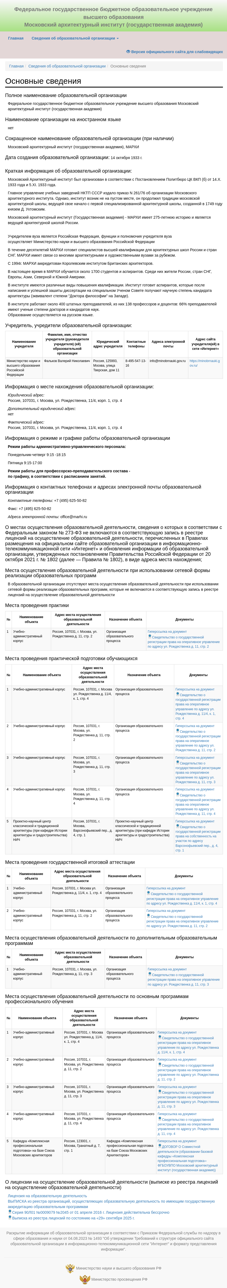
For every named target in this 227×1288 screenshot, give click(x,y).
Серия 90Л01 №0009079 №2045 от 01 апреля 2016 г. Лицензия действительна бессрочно (88, 1212)
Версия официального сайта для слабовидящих (174, 52)
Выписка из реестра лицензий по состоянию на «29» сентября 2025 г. (71, 1218)
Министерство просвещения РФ (119, 1279)
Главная (18, 37)
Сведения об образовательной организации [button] (75, 38)
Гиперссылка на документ (167, 632)
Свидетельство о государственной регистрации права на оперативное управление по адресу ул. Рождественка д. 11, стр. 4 (198, 804)
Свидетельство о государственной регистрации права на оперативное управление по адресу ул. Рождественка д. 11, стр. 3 (198, 772)
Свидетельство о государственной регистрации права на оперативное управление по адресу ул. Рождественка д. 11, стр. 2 (184, 641)
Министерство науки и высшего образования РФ (118, 1268)
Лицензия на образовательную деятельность (47, 1196)
